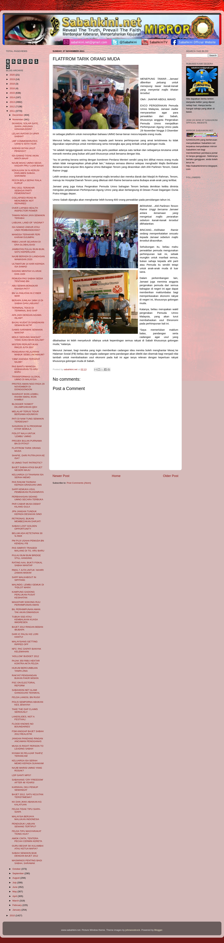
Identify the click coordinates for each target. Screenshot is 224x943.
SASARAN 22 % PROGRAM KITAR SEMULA (27, 427)
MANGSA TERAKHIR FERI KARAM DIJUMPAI (26, 236)
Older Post (170, 476)
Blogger (158, 930)
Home (116, 476)
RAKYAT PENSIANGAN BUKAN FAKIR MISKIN (25, 676)
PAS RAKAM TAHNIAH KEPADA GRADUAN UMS (27, 483)
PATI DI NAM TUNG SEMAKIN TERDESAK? (28, 420)
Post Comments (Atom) (79, 483)
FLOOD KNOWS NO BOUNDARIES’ (22, 725)
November (18, 119)
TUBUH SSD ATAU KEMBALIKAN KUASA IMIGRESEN (25, 619)
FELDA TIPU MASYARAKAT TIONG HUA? (26, 832)
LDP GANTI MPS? (21, 775)
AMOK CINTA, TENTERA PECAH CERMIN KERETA (27, 839)
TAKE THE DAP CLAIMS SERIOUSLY (25, 710)
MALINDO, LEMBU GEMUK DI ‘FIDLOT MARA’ (28, 586)
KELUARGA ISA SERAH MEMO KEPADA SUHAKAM (28, 762)
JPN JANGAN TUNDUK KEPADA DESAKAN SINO (27, 512)
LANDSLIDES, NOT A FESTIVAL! (23, 718)
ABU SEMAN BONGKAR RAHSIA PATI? (25, 287)
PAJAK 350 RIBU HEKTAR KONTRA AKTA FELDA (26, 662)
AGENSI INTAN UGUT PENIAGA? (23, 149)
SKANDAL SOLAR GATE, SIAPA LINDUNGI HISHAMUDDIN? (25, 126)
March (15, 900)
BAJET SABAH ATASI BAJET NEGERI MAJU (27, 468)
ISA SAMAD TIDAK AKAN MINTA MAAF (25, 157)
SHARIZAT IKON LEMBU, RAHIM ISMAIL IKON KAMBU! (25, 397)
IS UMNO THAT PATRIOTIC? (27, 462)
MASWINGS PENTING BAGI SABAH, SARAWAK (27, 862)
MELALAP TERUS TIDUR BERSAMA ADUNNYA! (25, 413)
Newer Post (61, 476)
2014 (13, 97)
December (18, 115)
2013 (13, 102)
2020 (13, 74)
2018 (13, 83)
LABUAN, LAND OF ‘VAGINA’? (28, 222)
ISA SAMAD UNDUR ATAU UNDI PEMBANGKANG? (26, 228)
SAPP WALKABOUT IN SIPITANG (24, 578)
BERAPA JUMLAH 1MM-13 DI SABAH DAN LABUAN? (27, 301)
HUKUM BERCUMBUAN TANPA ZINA (25, 669)
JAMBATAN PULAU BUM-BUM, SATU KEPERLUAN (28, 250)
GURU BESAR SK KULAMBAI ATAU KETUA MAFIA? (27, 847)
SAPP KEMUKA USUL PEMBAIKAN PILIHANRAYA (28, 490)
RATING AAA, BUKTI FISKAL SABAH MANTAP (27, 564)
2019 (13, 79)
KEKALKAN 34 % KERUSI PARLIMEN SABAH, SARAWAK (25, 173)
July (14, 882)
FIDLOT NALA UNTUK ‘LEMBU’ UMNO (23, 434)
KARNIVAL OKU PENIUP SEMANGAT (25, 788)
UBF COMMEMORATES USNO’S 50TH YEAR (24, 142)
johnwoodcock (132, 930)
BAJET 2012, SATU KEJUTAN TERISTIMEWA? (27, 795)
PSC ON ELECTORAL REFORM (23, 684)
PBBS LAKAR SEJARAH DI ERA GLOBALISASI (26, 243)
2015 (13, 93)
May (14, 891)
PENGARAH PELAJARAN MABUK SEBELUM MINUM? (28, 353)
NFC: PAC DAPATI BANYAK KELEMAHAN (26, 650)
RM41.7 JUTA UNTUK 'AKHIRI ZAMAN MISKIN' (28, 571)
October (16, 869)
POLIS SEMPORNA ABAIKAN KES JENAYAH (27, 703)
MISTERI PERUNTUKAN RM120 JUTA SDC (25, 345)
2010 (13, 915)
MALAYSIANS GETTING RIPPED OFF (25, 643)
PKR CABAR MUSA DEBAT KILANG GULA (26, 505)
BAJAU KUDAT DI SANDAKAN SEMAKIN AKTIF (28, 324)
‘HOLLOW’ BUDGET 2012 (25, 656)
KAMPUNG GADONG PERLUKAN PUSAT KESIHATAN (23, 595)
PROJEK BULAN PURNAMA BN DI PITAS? (27, 442)
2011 (13, 111)
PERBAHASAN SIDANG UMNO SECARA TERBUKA (27, 498)
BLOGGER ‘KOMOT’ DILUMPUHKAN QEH (24, 405)
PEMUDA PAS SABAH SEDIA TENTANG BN (27, 280)
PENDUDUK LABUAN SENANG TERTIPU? (24, 825)
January (16, 910)
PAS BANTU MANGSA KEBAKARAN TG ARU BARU (25, 369)
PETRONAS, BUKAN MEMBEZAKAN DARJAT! (26, 520)
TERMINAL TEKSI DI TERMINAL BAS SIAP (24, 309)
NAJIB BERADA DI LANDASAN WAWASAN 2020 (28, 257)
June (15, 887)
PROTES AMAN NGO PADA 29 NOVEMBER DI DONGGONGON (28, 387)
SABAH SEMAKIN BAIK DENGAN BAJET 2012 (25, 854)
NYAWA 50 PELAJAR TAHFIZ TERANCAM (27, 754)
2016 (13, 88)
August (16, 878)
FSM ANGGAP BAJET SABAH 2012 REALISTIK (28, 732)
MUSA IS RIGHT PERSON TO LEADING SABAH (27, 747)
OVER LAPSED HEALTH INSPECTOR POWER (25, 209)
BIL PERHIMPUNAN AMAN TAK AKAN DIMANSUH (26, 610)
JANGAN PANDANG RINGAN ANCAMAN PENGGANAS (27, 740)
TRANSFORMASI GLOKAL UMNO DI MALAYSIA (26, 378)
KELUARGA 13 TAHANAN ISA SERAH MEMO (27, 476)
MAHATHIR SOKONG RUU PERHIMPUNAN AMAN (26, 603)
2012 (13, 106)
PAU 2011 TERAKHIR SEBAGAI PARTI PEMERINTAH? (23, 190)
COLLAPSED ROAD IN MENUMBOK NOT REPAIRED (24, 200)
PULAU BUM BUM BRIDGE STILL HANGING (26, 556)
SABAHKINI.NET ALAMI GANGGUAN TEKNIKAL (26, 691)
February (17, 905)
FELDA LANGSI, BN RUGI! (26, 697)
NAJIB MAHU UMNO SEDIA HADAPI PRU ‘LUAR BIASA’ (28, 164)
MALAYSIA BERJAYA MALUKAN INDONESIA (25, 818)
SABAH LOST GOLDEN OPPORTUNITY (24, 527)
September (18, 873)
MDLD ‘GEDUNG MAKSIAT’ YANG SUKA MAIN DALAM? (28, 338)
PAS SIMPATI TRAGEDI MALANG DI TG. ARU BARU (28, 549)
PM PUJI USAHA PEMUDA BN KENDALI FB (28, 542)
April (15, 896)
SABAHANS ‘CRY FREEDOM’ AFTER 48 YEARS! (27, 781)
